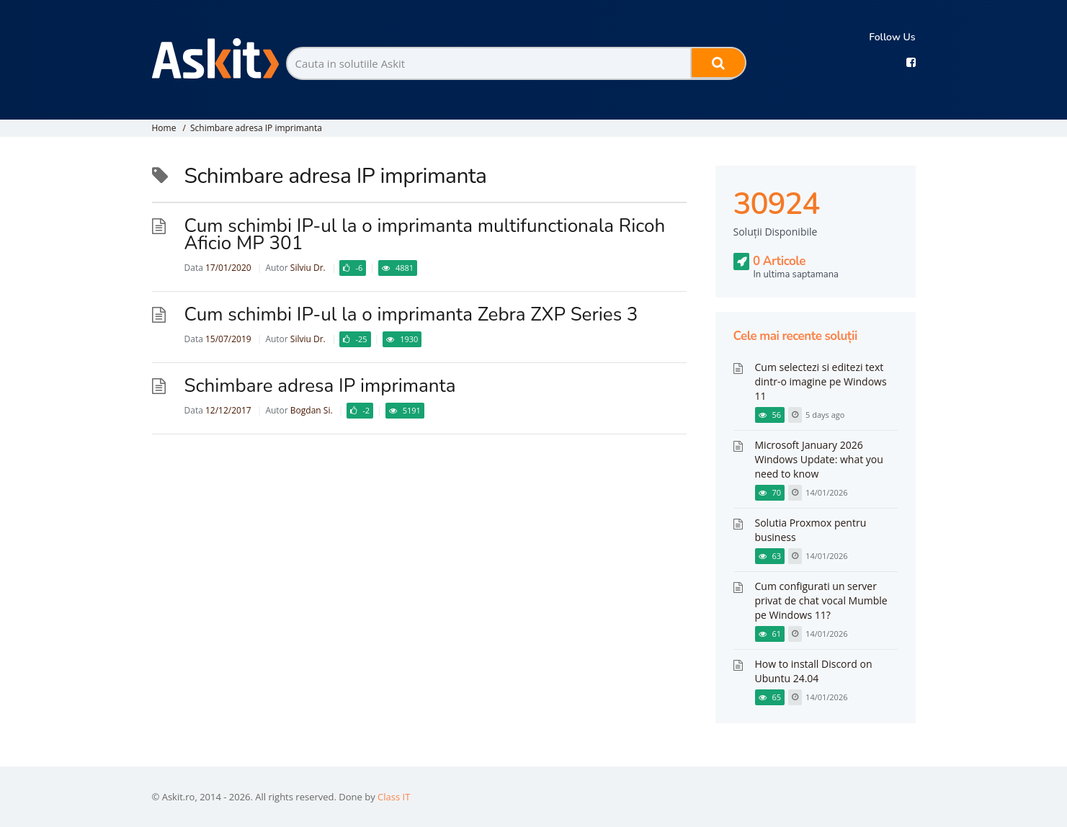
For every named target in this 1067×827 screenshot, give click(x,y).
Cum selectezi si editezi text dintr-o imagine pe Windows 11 (821, 381)
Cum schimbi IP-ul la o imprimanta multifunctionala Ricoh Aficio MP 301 (425, 234)
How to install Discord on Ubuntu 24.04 (813, 671)
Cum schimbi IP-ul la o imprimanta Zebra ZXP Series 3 (411, 314)
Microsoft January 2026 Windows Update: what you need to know (819, 459)
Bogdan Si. (311, 410)
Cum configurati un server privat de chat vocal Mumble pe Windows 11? (821, 600)
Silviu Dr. (308, 267)
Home (164, 128)
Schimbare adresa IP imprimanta (256, 128)
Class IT (394, 796)
